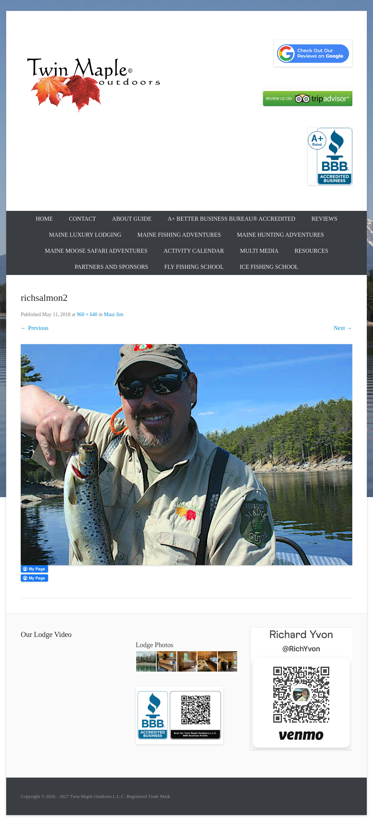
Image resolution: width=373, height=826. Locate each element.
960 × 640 (87, 314)
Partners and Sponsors (111, 267)
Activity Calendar (194, 251)
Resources (311, 251)
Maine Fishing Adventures (179, 235)
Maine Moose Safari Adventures (96, 251)
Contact (82, 219)
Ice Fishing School (269, 267)
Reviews (324, 219)
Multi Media (259, 251)
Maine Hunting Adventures (280, 235)
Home (44, 219)
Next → (343, 328)
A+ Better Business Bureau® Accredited (231, 219)
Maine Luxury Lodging (85, 235)
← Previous (34, 328)
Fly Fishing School (194, 267)
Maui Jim (113, 314)
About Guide (132, 219)
